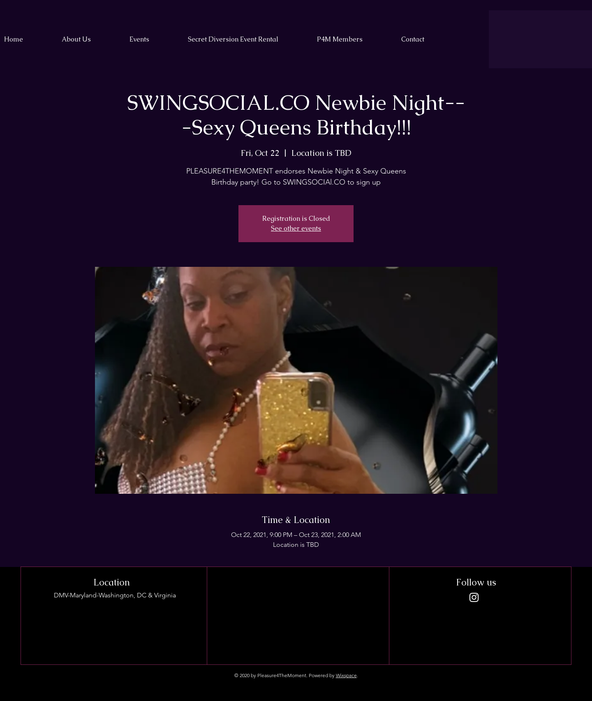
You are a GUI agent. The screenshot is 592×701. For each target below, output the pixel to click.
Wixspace (346, 675)
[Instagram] (474, 597)
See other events (296, 228)
